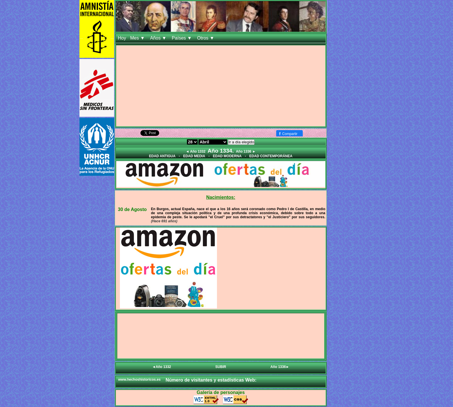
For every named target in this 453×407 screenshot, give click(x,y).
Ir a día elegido (241, 142)
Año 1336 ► (246, 151)
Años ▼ (159, 38)
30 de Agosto (132, 209)
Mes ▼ (138, 38)
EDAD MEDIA (194, 156)
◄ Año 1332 (195, 151)
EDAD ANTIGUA (162, 156)
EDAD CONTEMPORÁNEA (270, 156)
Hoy (122, 38)
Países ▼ (182, 38)
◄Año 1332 (161, 367)
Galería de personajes (221, 392)
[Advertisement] (220, 85)
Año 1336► (279, 367)
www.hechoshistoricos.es (139, 380)
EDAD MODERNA (227, 156)
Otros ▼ (206, 38)
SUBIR (220, 367)
